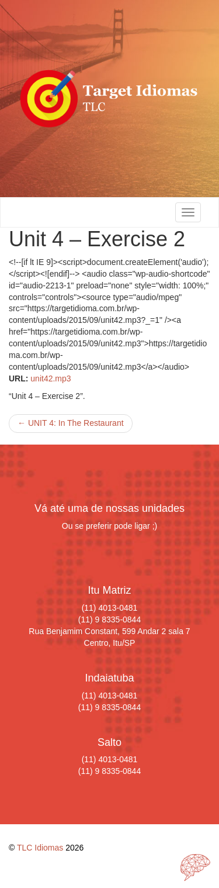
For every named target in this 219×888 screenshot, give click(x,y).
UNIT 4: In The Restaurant (71, 423)
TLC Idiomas (40, 847)
